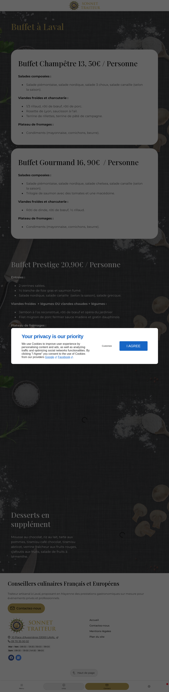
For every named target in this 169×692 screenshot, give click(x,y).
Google (49, 357)
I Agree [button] (134, 346)
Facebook (64, 357)
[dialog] (84, 346)
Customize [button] (107, 346)
